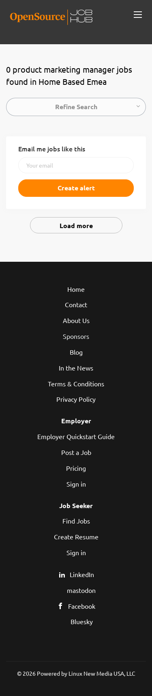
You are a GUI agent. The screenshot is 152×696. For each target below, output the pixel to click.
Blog (76, 352)
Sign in (76, 484)
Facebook (81, 606)
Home (76, 289)
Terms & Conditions (76, 383)
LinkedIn (82, 574)
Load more (76, 225)
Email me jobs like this (51, 148)
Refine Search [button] (76, 106)
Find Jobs (76, 521)
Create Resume (76, 536)
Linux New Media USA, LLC (102, 673)
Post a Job (76, 452)
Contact (76, 304)
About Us (76, 320)
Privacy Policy (76, 399)
